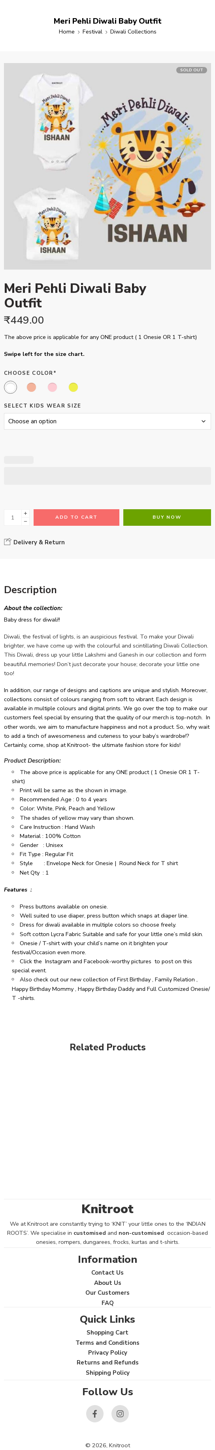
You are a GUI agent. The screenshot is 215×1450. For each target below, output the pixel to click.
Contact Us (107, 1273)
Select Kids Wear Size (42, 405)
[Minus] (25, 521)
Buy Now (167, 517)
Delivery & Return (34, 542)
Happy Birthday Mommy (43, 989)
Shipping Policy (108, 1373)
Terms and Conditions (107, 1343)
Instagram (58, 961)
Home (67, 31)
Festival (92, 31)
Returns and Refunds (108, 1362)
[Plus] (25, 513)
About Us (107, 1283)
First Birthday (134, 979)
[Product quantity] (13, 517)
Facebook (96, 961)
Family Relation (175, 979)
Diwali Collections (133, 31)
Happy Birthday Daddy (106, 989)
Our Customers (107, 1293)
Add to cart (76, 517)
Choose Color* (30, 373)
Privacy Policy (107, 1353)
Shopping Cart (107, 1332)
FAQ (108, 1303)
